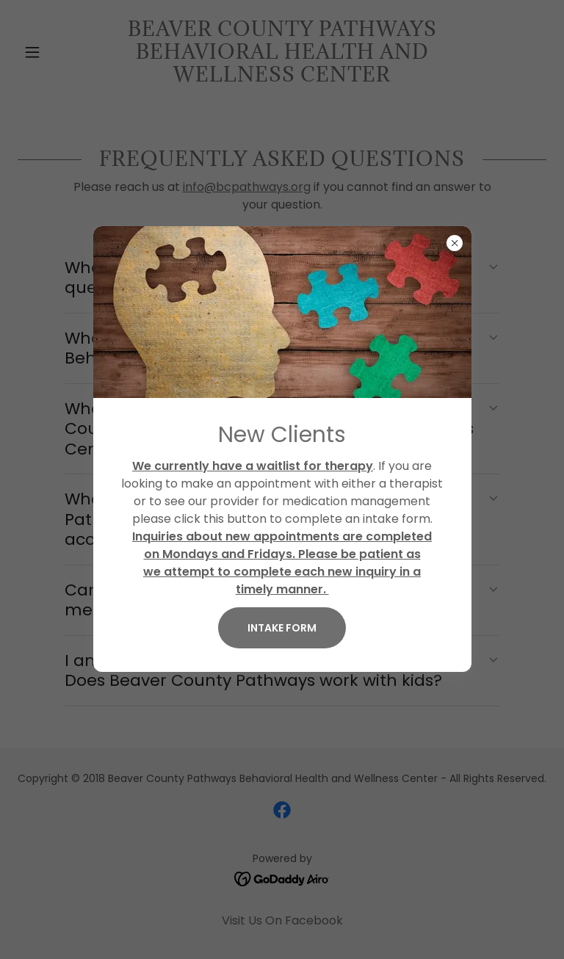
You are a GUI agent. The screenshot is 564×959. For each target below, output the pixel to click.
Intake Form (282, 627)
